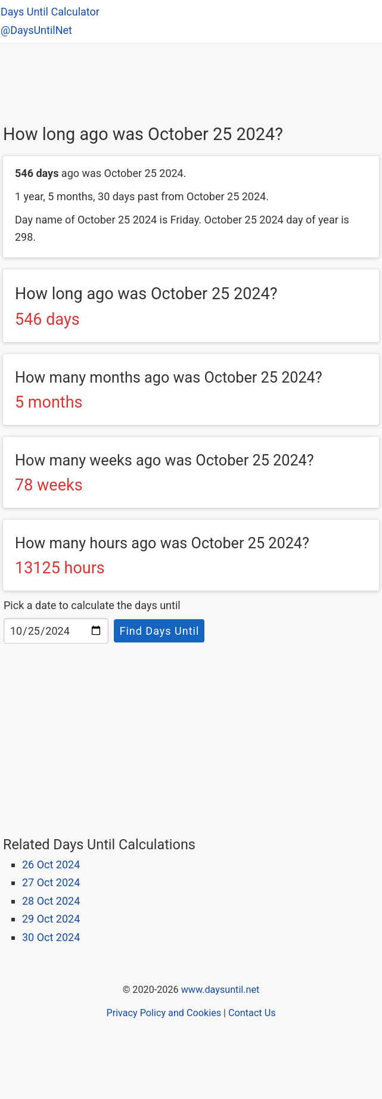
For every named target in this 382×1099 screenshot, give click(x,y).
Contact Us (251, 1013)
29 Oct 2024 (51, 918)
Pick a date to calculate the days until (92, 605)
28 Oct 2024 (51, 901)
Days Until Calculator (50, 11)
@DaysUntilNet (36, 30)
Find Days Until (159, 631)
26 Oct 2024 (51, 864)
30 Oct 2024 (51, 937)
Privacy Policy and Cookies (163, 1013)
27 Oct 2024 (51, 882)
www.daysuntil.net (220, 989)
